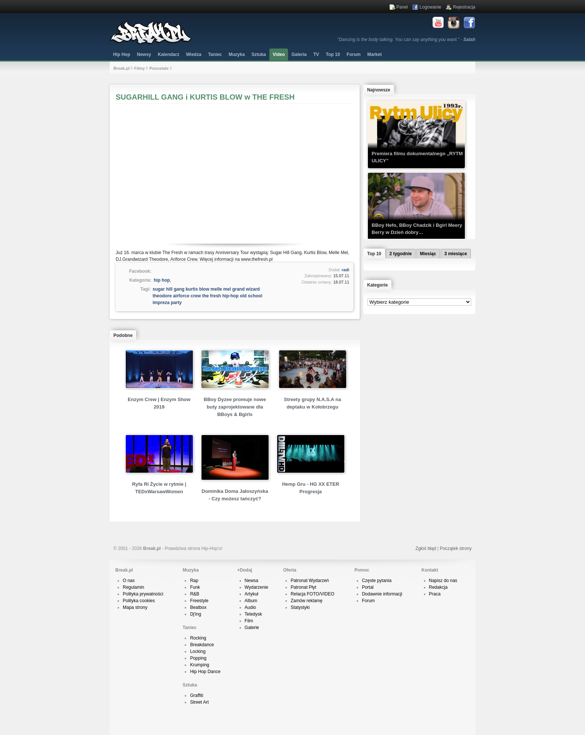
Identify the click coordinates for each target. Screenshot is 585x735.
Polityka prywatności (143, 594)
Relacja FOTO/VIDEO (312, 594)
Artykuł (252, 594)
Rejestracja (464, 7)
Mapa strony (135, 607)
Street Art (199, 702)
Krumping (199, 664)
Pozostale (158, 68)
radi (345, 270)
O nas (129, 580)
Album (251, 600)
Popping (198, 658)
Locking (197, 651)
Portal (367, 587)
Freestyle (199, 600)
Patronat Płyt (303, 587)
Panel (402, 7)
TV (316, 54)
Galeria (299, 54)
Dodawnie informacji (382, 594)
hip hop (162, 280)
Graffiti (196, 695)
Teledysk (253, 614)
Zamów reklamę (306, 600)
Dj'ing (195, 614)
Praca (435, 594)
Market (374, 54)
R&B (194, 594)
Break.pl (121, 68)
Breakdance (202, 644)
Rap (194, 580)
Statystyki (300, 607)
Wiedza (193, 54)
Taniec (215, 54)
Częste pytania (376, 580)
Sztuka (258, 54)
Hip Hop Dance (205, 671)
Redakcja (438, 587)
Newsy (144, 54)
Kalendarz (168, 54)
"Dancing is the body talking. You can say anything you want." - (406, 39)
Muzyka (237, 54)
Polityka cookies (139, 600)
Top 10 (333, 54)
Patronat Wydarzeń (310, 580)
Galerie (252, 627)
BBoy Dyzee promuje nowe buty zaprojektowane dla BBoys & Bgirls (235, 407)
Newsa (252, 580)
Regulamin (133, 587)
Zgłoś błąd (425, 548)
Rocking (198, 638)
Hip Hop (121, 54)
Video (279, 54)
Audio (250, 607)
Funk (195, 587)
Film (249, 620)
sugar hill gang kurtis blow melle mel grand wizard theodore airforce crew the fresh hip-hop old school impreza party (207, 296)
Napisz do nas (443, 580)
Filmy (139, 68)
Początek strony (456, 548)
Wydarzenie (256, 587)
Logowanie (430, 7)
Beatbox (198, 607)
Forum (368, 600)
